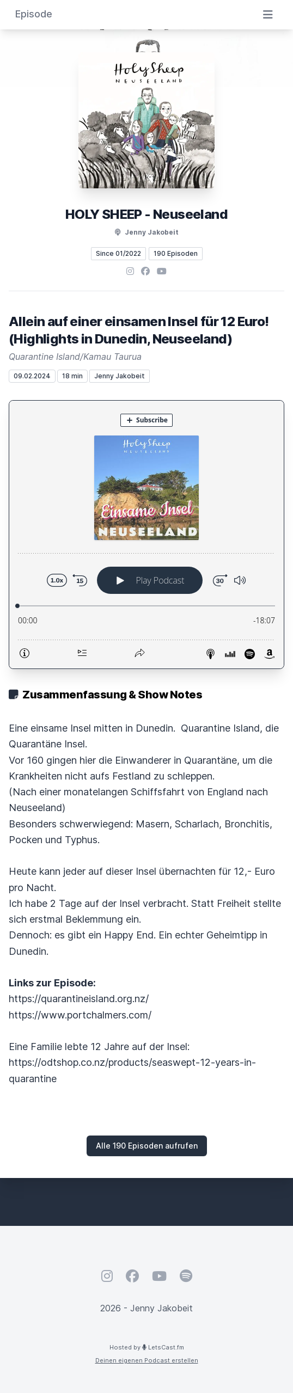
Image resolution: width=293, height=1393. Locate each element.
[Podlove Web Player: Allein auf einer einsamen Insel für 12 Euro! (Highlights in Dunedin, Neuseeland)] (146, 534)
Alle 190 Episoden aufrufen (147, 1145)
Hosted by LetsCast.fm (146, 1347)
